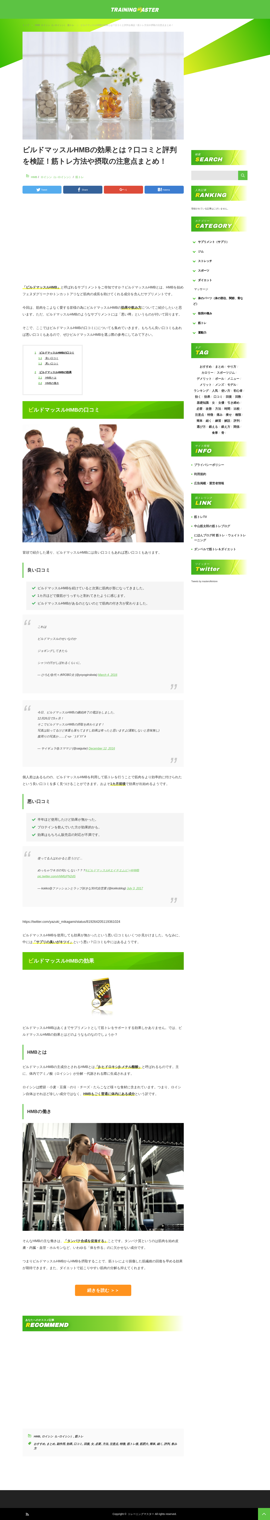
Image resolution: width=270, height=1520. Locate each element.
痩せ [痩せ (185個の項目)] (229, 414)
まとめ (50, 1443)
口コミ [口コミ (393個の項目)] (218, 396)
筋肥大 (144, 1443)
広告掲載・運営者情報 (209, 483)
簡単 (152, 1443)
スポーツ (203, 270)
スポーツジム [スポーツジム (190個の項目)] (226, 372)
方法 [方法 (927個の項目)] (218, 408)
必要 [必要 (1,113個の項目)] (199, 408)
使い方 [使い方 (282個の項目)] (225, 390)
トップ (25, 25)
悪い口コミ (48, 363)
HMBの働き (48, 383)
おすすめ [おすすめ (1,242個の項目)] (206, 366)
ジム (201, 251)
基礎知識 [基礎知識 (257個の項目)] (202, 402)
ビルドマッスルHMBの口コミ (54, 352)
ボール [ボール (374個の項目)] (219, 378)
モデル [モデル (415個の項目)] (231, 384)
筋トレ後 (132, 1443)
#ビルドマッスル (97, 870)
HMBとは (47, 377)
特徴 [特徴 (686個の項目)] (210, 414)
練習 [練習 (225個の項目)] (218, 420)
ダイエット (205, 280)
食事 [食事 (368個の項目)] (215, 432)
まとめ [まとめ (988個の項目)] (219, 366)
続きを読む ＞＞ (103, 1290)
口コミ (78, 1443)
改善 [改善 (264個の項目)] (209, 408)
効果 (69, 1443)
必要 (98, 1443)
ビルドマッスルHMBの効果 (53, 372)
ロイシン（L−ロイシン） (53, 25)
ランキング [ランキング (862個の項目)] (201, 390)
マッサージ (201, 289)
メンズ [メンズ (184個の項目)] (219, 384)
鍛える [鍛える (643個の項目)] (213, 426)
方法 (105, 1443)
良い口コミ (48, 358)
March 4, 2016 (107, 674)
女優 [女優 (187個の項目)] (221, 402)
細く (160, 1443)
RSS (27, 1514)
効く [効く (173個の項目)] (198, 396)
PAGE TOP (264, 1514)
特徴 (122, 1443)
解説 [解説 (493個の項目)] (227, 420)
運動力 (202, 332)
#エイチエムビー (119, 870)
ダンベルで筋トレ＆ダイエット (215, 549)
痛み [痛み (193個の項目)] (220, 414)
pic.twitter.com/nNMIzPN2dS (57, 876)
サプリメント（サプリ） (213, 241)
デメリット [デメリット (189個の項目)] (204, 378)
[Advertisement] (103, 240)
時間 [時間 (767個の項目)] (227, 408)
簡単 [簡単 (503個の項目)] (199, 420)
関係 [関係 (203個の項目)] (236, 426)
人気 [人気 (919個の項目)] (215, 390)
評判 (167, 1443)
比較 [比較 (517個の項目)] (237, 408)
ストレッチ (205, 261)
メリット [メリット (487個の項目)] (206, 384)
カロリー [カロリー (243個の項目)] (207, 372)
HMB (37, 25)
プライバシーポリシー (209, 464)
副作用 (61, 1443)
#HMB (135, 870)
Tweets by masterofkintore (204, 581)
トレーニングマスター (141, 1513)
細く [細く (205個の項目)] (209, 420)
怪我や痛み (205, 313)
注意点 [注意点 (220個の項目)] (199, 414)
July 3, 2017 (135, 888)
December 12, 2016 (102, 748)
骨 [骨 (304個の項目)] (222, 432)
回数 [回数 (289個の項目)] (238, 396)
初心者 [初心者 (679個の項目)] (237, 390)
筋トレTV (200, 516)
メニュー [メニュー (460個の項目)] (233, 378)
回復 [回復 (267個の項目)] (229, 396)
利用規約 (200, 474)
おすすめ (39, 1443)
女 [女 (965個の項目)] (213, 402)
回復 (86, 1443)
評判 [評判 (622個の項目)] (237, 420)
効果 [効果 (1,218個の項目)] (207, 396)
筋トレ (71, 25)
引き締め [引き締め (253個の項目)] (233, 402)
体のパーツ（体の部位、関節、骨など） (218, 301)
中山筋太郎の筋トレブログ (212, 526)
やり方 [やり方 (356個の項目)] (231, 366)
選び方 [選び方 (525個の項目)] (201, 426)
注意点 (114, 1443)
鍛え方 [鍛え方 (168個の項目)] (225, 426)
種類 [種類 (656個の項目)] (238, 414)
